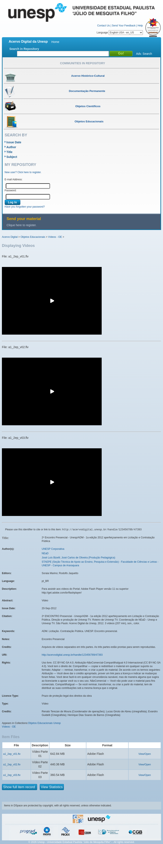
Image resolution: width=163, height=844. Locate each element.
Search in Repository (24, 49)
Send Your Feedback (123, 25)
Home (55, 42)
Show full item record (19, 787)
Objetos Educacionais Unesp (44, 723)
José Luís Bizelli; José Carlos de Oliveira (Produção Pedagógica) (78, 557)
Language (120, 32)
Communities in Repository (82, 63)
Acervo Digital (10, 236)
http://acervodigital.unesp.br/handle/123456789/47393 (72, 654)
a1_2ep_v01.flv (11, 753)
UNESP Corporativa (53, 548)
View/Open (144, 753)
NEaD (45, 553)
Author (11, 147)
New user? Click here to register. (23, 172)
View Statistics (52, 787)
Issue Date (13, 142)
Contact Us (103, 25)
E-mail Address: (13, 179)
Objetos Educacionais (33, 236)
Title (9, 152)
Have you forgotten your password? (25, 206)
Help (140, 25)
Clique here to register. (22, 225)
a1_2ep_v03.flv (11, 775)
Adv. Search (144, 53)
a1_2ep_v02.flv (11, 764)
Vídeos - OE (55, 236)
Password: (11, 190)
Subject (11, 157)
